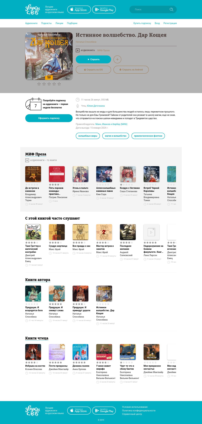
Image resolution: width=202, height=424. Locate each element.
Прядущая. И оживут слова (56, 309)
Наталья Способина (31, 315)
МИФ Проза (103, 50)
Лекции (59, 23)
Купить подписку (142, 23)
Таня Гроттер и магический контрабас (33, 249)
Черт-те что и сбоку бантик (127, 367)
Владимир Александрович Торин (33, 197)
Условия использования (135, 407)
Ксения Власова (33, 369)
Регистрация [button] (170, 23)
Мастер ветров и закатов (105, 247)
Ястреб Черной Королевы (151, 189)
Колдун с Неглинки (130, 188)
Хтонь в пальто (80, 188)
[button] (31, 23)
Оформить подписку (49, 118)
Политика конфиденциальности (138, 410)
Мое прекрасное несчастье (152, 367)
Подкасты (46, 23)
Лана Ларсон (150, 255)
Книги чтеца (36, 338)
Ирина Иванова (81, 191)
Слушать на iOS (93, 69)
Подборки (72, 23)
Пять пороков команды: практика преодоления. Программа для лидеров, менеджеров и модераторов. (57, 191)
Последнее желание (125, 247)
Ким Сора (101, 194)
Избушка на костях (35, 366)
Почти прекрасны (58, 366)
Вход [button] (157, 23)
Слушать (93, 59)
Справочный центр (132, 414)
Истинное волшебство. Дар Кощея (105, 310)
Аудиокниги (31, 23)
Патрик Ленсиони (58, 197)
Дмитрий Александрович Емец (33, 258)
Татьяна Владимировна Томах (151, 197)
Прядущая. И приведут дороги (81, 309)
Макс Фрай (54, 249)
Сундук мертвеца (58, 246)
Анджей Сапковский (126, 254)
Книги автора (37, 280)
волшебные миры (87, 136)
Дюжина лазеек (81, 366)
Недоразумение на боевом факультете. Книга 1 (153, 249)
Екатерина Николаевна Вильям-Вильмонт (106, 375)
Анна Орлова (79, 369)
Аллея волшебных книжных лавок (106, 189)
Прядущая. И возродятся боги (34, 309)
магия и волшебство (115, 136)
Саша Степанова (128, 191)
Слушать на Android (131, 69)
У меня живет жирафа (103, 367)
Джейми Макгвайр (58, 369)
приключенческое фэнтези (148, 136)
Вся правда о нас (81, 246)
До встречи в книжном (32, 189)
